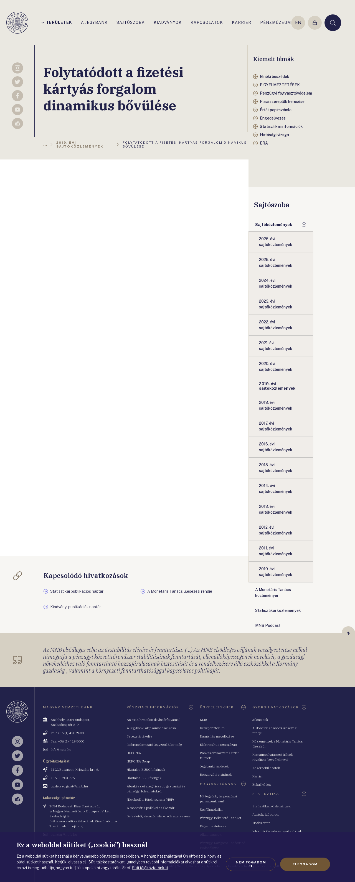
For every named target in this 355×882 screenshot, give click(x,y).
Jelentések (260, 720)
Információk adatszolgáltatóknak (277, 831)
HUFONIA (134, 753)
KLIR (203, 720)
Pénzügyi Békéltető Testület (220, 818)
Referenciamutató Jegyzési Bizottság (154, 744)
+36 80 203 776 (63, 778)
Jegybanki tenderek (214, 766)
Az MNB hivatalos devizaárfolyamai (153, 720)
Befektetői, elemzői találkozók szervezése (159, 816)
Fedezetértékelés (140, 736)
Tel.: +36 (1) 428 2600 (67, 733)
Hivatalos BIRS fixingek (144, 778)
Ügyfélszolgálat (211, 809)
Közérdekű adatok (266, 768)
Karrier (257, 776)
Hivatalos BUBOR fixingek (146, 769)
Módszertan (261, 823)
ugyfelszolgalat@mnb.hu (69, 786)
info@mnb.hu (61, 749)
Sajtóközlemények (273, 224)
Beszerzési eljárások (216, 774)
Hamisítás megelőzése (217, 736)
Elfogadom (305, 864)
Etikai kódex (261, 784)
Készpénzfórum (212, 728)
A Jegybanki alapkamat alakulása (151, 728)
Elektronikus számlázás (218, 744)
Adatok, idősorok (265, 814)
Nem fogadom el (251, 864)
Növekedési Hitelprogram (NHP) (150, 799)
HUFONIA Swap (138, 761)
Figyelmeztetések (213, 826)
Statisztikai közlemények (271, 806)
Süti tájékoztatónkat (150, 868)
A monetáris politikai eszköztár (150, 808)
